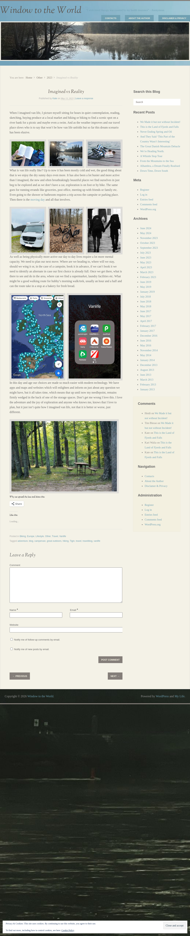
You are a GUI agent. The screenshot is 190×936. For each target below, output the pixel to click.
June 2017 (145, 311)
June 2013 (145, 374)
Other (39, 77)
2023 (49, 77)
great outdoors (54, 541)
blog (31, 541)
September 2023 (149, 247)
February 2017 (148, 325)
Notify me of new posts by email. (31, 649)
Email (74, 609)
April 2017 (146, 321)
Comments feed (148, 204)
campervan (40, 541)
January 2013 (147, 389)
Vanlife (62, 536)
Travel (55, 536)
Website (14, 624)
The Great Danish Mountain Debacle (160, 146)
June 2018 (145, 301)
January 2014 (147, 360)
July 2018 (145, 296)
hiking (65, 541)
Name (14, 610)
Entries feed (146, 199)
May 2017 (145, 316)
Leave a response (84, 98)
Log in (143, 194)
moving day (37, 199)
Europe (30, 536)
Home (29, 77)
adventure (23, 541)
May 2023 (145, 262)
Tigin (72, 541)
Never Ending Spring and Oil (156, 131)
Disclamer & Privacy (174, 18)
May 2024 (145, 233)
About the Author (139, 18)
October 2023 (147, 242)
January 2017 (147, 330)
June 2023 (145, 257)
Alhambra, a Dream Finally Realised (160, 165)
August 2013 (147, 369)
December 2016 (148, 335)
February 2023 (148, 277)
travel (78, 541)
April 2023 (146, 267)
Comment (15, 565)
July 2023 (145, 252)
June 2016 (145, 340)
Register (144, 189)
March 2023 (146, 272)
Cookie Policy (67, 930)
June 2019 (145, 281)
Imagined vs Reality (66, 91)
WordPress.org (148, 209)
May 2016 (145, 345)
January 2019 (147, 291)
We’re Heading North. (152, 151)
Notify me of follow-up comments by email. (37, 639)
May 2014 (145, 355)
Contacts (110, 18)
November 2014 (149, 350)
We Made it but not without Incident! (160, 121)
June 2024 (145, 228)
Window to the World (40, 10)
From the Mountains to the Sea (157, 160)
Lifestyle (40, 536)
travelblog (87, 541)
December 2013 (148, 364)
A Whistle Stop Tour (151, 156)
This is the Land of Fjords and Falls (159, 126)
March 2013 (146, 379)
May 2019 (145, 286)
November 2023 (149, 237)
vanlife (97, 541)
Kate (54, 98)
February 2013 (148, 384)
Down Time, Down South (154, 170)
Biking (23, 536)
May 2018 (145, 306)
